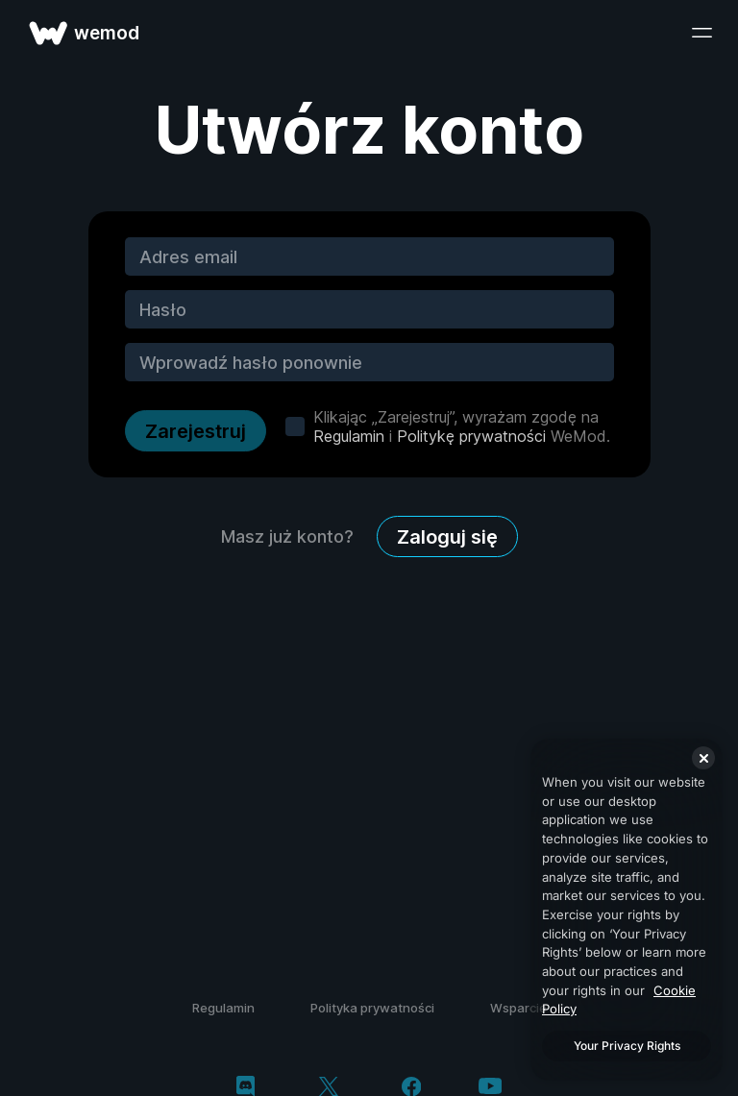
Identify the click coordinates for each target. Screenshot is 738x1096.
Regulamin (348, 436)
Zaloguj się (447, 536)
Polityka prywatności (372, 1007)
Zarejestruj (195, 431)
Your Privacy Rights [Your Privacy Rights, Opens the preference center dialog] (627, 1045)
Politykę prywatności (471, 436)
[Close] (703, 757)
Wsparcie (518, 1007)
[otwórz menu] (701, 32)
